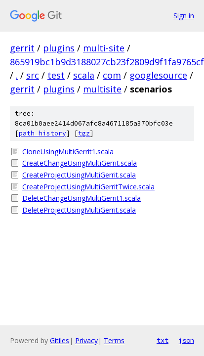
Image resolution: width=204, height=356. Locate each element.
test (56, 75)
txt (162, 340)
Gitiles (59, 340)
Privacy (86, 340)
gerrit (22, 48)
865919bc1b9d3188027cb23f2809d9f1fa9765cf (107, 62)
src (32, 75)
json (186, 340)
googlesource (158, 75)
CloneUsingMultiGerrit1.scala (68, 151)
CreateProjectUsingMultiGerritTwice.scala (88, 186)
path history (42, 133)
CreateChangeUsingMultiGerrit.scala (79, 163)
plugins (59, 48)
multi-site (103, 48)
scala (83, 75)
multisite (102, 89)
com (112, 75)
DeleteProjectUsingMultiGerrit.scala (79, 210)
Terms (114, 340)
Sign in (183, 15)
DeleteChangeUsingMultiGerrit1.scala (81, 198)
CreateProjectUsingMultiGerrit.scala (79, 174)
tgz (84, 133)
